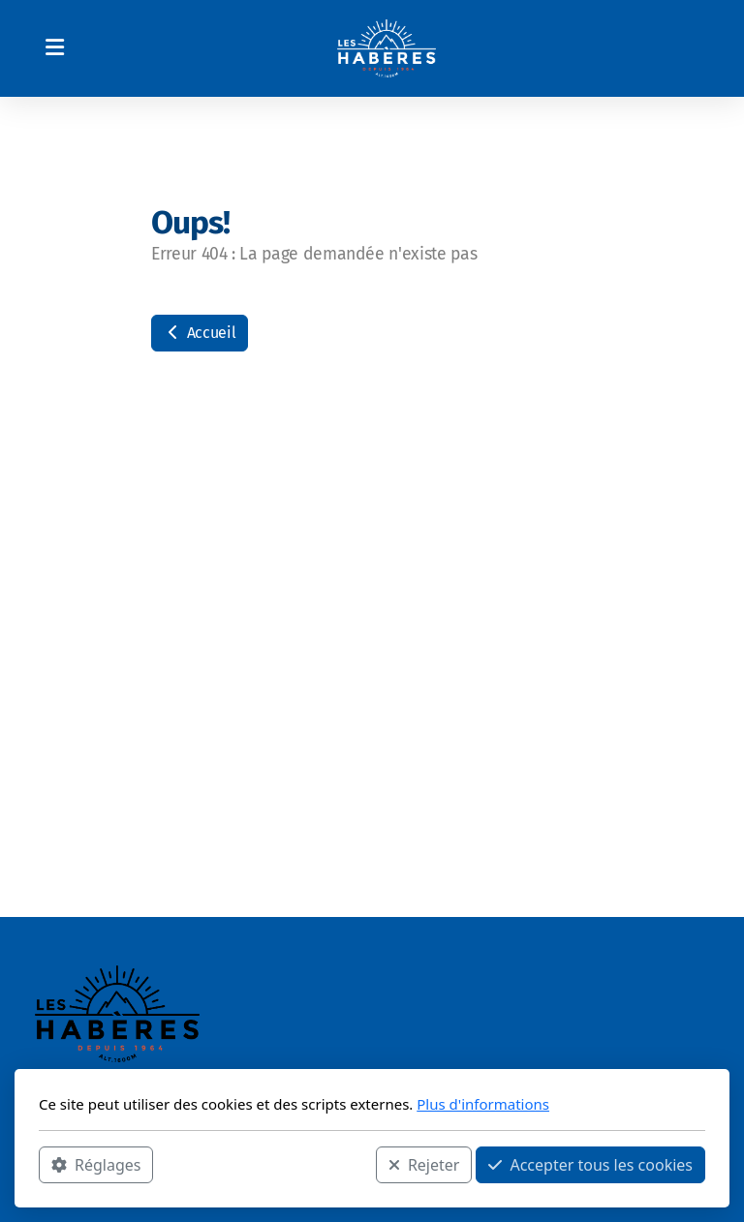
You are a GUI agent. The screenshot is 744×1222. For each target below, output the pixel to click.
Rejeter (424, 1165)
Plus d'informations (483, 1104)
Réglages (95, 1165)
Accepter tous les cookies (590, 1165)
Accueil (199, 332)
